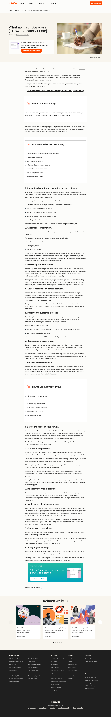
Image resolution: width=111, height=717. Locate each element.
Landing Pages (31, 661)
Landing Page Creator (56, 690)
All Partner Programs (90, 677)
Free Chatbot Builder (33, 667)
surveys (71, 75)
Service (17, 10)
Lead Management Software (16, 679)
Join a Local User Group (91, 661)
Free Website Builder (33, 659)
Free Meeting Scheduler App (16, 661)
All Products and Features (15, 659)
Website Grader (55, 664)
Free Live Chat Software (34, 670)
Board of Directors (72, 667)
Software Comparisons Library (58, 681)
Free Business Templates (57, 679)
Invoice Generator (55, 676)
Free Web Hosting (32, 679)
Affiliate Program (89, 688)
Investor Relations (72, 670)
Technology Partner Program (92, 683)
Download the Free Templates (31, 50)
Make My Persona (55, 667)
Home (10, 10)
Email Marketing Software (15, 676)
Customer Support (89, 659)
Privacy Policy (43, 708)
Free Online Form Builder (34, 664)
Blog (69, 673)
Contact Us (70, 679)
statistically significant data (40, 535)
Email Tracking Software (15, 667)
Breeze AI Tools (12, 664)
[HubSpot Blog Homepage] (13, 3)
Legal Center (32, 708)
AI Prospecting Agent (14, 681)
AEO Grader (54, 661)
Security (52, 708)
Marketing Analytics (33, 673)
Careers (70, 661)
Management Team (72, 664)
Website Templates (55, 684)
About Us (70, 659)
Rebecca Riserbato (22, 35)
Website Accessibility (64, 708)
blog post (34, 485)
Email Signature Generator (57, 670)
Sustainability (71, 676)
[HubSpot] (55, 702)
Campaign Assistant (56, 687)
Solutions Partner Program (91, 680)
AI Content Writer (13, 670)
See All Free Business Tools (57, 659)
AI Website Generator (14, 673)
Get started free (96, 3)
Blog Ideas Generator (56, 673)
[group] (28, 622)
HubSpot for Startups (90, 686)
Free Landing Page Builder (34, 676)
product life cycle (71, 224)
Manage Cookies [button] (78, 708)
